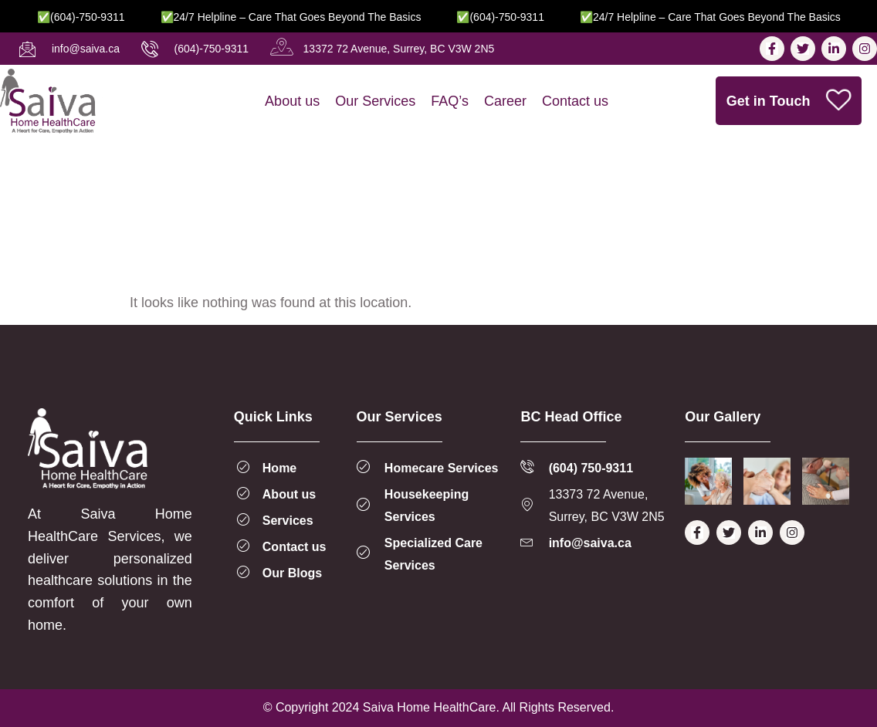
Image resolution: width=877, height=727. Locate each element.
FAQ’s (450, 101)
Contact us (575, 101)
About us (292, 101)
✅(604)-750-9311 (95, 17)
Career (505, 101)
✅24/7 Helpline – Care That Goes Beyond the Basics (304, 17)
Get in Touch (789, 101)
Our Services (375, 101)
